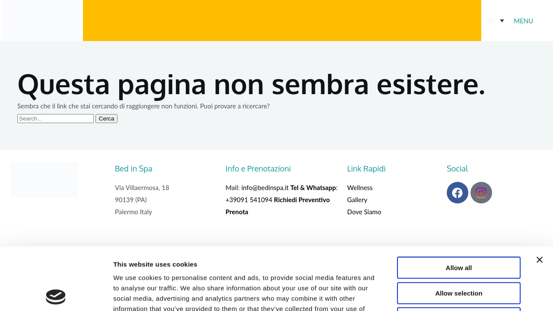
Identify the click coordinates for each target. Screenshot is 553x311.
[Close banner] (540, 197)
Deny (459, 256)
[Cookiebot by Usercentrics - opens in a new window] (56, 294)
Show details (453, 294)
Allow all (459, 205)
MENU (523, 21)
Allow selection (458, 231)
